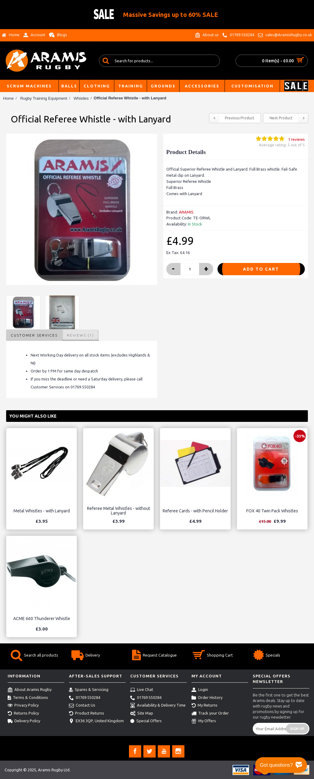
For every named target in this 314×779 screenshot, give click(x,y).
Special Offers (146, 721)
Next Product (289, 118)
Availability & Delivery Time (158, 705)
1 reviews (296, 139)
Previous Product (232, 118)
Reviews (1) (80, 335)
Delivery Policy (24, 721)
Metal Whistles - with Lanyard (41, 510)
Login (199, 690)
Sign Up (297, 729)
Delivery (85, 656)
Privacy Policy (23, 705)
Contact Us (82, 705)
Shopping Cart (213, 656)
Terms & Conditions (28, 698)
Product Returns (86, 713)
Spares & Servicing (88, 690)
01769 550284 (84, 698)
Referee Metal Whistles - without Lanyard (118, 510)
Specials (266, 656)
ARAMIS (186, 212)
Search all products (34, 656)
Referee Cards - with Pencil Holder (195, 510)
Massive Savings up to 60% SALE (170, 14)
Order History (206, 698)
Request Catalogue (154, 656)
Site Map (141, 713)
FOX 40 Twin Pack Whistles (272, 510)
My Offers (203, 721)
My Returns (204, 705)
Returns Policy (23, 713)
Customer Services (34, 335)
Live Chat (141, 690)
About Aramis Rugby (29, 690)
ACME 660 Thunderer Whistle (41, 618)
